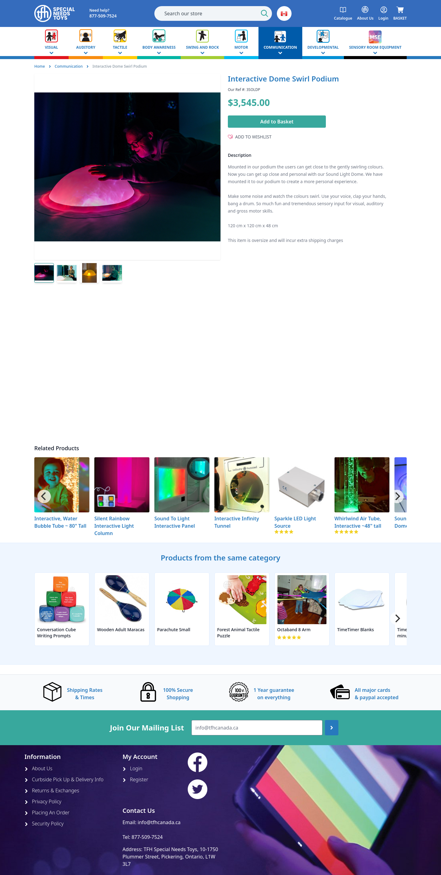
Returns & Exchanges (51, 790)
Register (135, 779)
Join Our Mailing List (147, 728)
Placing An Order (47, 812)
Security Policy (43, 823)
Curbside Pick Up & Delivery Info (64, 779)
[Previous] (44, 496)
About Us (38, 768)
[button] (284, 13)
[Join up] (331, 727)
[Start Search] (265, 13)
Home (39, 66)
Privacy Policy (42, 801)
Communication (69, 66)
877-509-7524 (147, 837)
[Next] (397, 496)
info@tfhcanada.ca (159, 822)
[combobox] (213, 13)
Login (132, 768)
